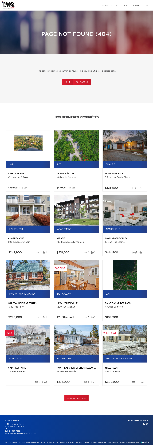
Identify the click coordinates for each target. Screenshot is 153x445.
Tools (126, 5)
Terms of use (116, 442)
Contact (137, 5)
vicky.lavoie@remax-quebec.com (23, 433)
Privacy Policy (104, 442)
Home (67, 82)
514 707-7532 (14, 431)
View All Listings (76, 398)
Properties (107, 5)
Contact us (82, 82)
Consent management (130, 442)
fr (147, 5)
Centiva (145, 442)
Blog (118, 5)
